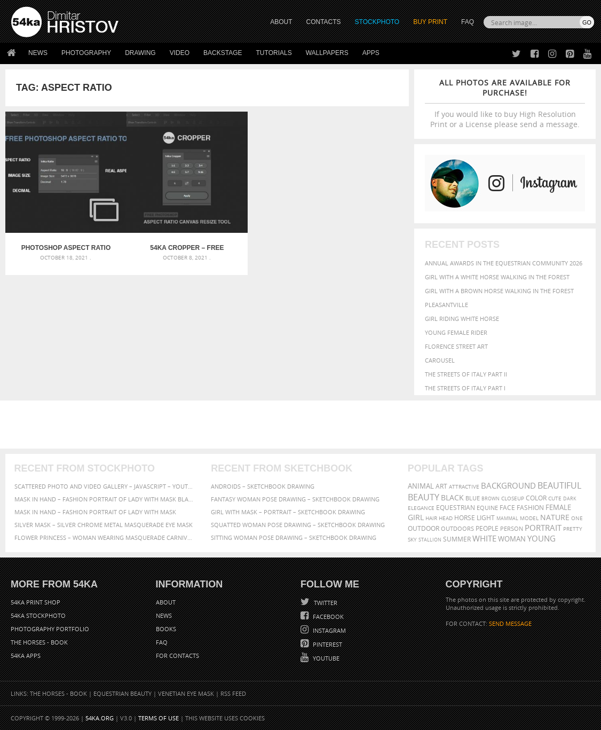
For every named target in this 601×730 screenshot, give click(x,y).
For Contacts (177, 655)
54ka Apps (26, 655)
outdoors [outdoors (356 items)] (457, 528)
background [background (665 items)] (508, 486)
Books (166, 629)
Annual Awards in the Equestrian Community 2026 (503, 263)
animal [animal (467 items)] (421, 486)
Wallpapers (327, 53)
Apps (370, 53)
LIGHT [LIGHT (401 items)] (486, 518)
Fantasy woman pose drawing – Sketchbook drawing (295, 499)
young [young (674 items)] (541, 538)
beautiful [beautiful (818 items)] (559, 485)
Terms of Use (158, 718)
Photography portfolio (50, 629)
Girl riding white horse (462, 319)
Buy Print (430, 22)
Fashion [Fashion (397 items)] (530, 508)
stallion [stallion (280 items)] (429, 539)
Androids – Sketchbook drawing (262, 486)
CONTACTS (323, 22)
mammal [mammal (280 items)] (507, 518)
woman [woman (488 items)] (512, 539)
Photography (86, 53)
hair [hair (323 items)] (431, 518)
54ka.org (99, 718)
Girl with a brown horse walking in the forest (499, 291)
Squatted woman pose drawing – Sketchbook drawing (298, 525)
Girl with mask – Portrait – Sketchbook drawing (288, 512)
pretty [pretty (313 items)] (572, 528)
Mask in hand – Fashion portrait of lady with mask (95, 512)
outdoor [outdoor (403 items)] (423, 528)
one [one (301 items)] (577, 518)
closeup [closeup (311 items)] (512, 498)
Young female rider (456, 332)
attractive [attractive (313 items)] (464, 486)
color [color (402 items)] (536, 498)
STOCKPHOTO (377, 22)
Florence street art (456, 346)
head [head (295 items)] (446, 518)
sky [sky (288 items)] (412, 539)
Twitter (324, 603)
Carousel (440, 360)
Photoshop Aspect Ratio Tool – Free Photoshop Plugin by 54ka (56, 227)
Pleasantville (446, 305)
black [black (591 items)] (452, 497)
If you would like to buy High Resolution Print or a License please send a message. (505, 103)
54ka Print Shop (35, 602)
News (38, 53)
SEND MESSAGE (510, 623)
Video (179, 53)
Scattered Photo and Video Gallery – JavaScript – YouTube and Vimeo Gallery (103, 486)
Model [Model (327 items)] (529, 518)
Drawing (140, 53)
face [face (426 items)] (507, 507)
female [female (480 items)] (558, 507)
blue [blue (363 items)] (472, 498)
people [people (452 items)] (487, 528)
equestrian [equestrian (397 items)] (455, 508)
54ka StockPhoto (38, 615)
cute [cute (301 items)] (555, 498)
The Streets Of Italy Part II (466, 374)
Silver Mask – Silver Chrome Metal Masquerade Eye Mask (103, 525)
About (166, 602)
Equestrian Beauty (122, 693)
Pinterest (326, 644)
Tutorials (274, 53)
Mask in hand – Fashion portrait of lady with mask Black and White (103, 499)
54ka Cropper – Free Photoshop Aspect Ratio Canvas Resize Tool (156, 227)
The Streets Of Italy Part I (465, 388)
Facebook (327, 617)
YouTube (325, 658)
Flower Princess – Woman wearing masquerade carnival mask (103, 537)
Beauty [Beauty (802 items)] (423, 497)
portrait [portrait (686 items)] (543, 527)
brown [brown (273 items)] (490, 498)
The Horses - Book (39, 642)
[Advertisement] (302, 425)
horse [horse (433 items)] (464, 517)
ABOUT (281, 22)
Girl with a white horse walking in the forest (497, 277)
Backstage (222, 53)
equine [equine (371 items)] (487, 508)
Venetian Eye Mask (186, 693)
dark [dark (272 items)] (569, 498)
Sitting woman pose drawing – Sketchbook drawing (293, 537)
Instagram (328, 630)
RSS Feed (233, 693)
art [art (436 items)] (441, 486)
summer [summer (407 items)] (457, 539)
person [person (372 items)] (511, 528)
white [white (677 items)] (484, 538)
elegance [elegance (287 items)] (421, 508)
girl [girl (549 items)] (416, 517)
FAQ (467, 22)
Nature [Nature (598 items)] (555, 517)
